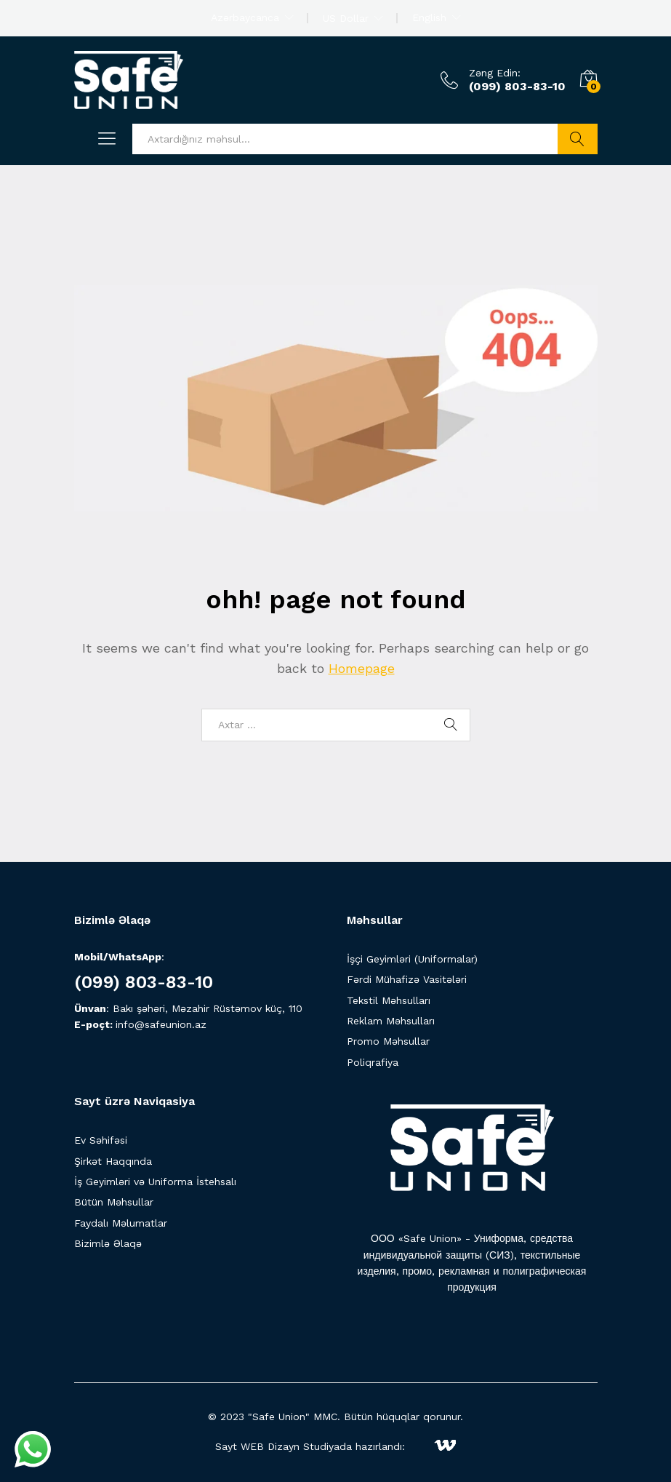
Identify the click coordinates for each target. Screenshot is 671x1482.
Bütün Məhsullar (113, 1202)
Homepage (362, 668)
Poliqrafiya (372, 1062)
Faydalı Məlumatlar (120, 1223)
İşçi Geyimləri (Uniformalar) (412, 959)
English (429, 17)
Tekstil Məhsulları (388, 1000)
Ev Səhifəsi (100, 1140)
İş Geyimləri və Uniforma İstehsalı (155, 1181)
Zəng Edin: (495, 73)
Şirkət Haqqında (113, 1161)
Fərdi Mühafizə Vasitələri (407, 979)
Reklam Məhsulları (391, 1021)
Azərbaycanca (245, 17)
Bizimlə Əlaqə (108, 1243)
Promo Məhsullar (388, 1041)
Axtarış (578, 139)
